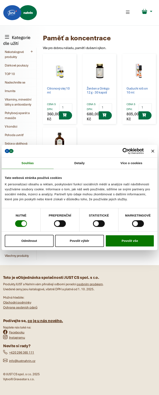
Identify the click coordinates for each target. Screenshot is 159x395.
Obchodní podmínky (17, 302)
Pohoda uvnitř (14, 135)
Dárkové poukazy (16, 65)
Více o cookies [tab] (131, 163)
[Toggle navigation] (128, 13)
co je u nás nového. (45, 320)
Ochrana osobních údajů (20, 307)
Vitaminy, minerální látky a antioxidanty (18, 102)
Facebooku (13, 332)
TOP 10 (10, 74)
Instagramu (14, 338)
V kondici (11, 126)
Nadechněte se (15, 82)
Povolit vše (130, 240)
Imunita (10, 91)
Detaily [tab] (79, 163)
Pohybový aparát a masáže (17, 115)
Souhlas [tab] (28, 163)
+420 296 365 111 (18, 353)
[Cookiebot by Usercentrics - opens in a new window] (125, 151)
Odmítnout (29, 240)
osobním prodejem (90, 284)
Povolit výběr (79, 240)
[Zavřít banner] (152, 151)
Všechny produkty (17, 256)
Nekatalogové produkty (19, 54)
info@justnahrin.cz (19, 361)
